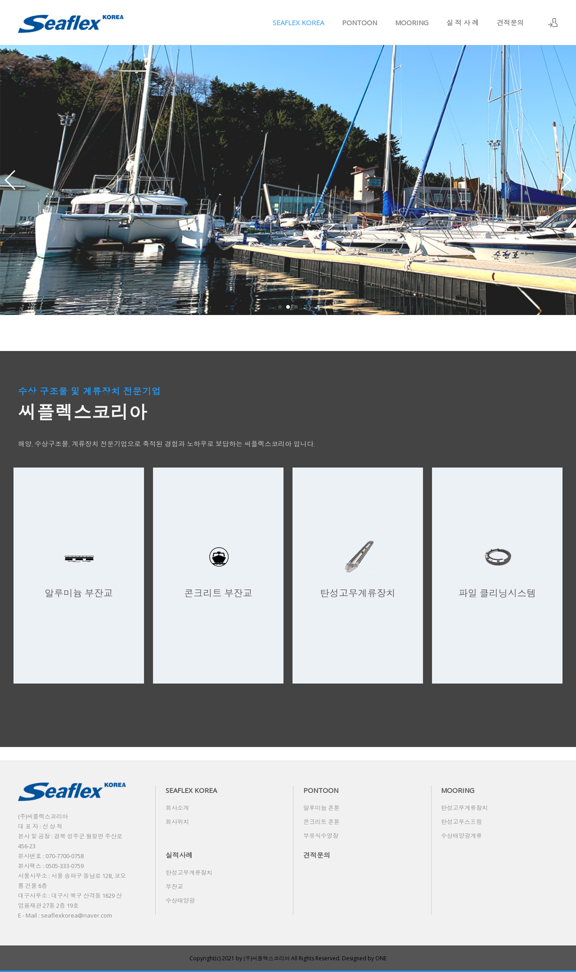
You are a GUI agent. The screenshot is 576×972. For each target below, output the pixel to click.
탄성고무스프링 (461, 822)
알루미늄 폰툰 (321, 808)
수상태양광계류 (461, 836)
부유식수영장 (320, 836)
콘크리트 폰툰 (321, 822)
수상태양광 (180, 900)
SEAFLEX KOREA (298, 22)
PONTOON (359, 22)
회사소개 (177, 808)
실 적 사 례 (462, 22)
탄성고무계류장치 (464, 808)
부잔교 (174, 886)
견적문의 (510, 22)
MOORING (411, 22)
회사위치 (177, 822)
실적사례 (179, 855)
